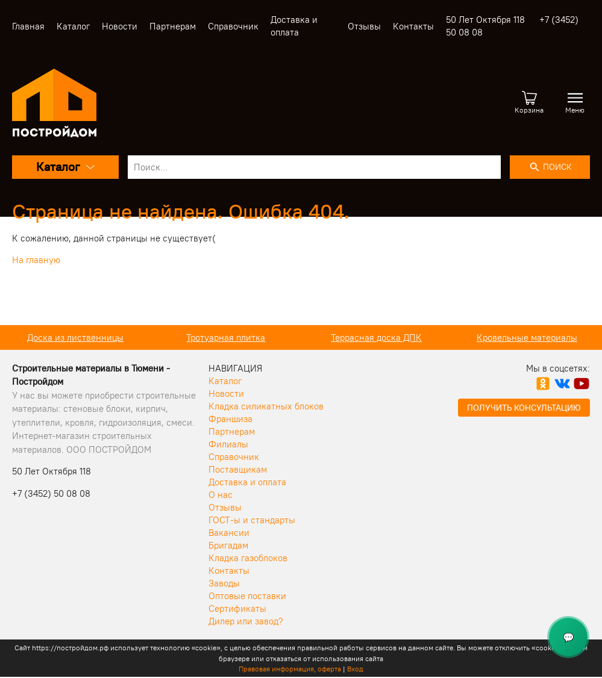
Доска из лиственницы (181, 337)
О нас (221, 494)
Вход (355, 668)
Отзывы (364, 26)
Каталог (73, 26)
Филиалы (228, 444)
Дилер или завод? (246, 621)
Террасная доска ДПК (482, 337)
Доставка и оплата (247, 482)
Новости (119, 26)
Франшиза (230, 419)
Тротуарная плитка (331, 337)
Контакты (413, 26)
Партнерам (172, 26)
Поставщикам (238, 469)
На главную (36, 260)
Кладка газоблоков (248, 558)
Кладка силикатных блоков (266, 406)
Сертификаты (237, 608)
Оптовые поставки (247, 596)
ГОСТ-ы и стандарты (252, 520)
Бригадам (228, 545)
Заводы (224, 583)
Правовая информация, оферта (290, 668)
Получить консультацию (524, 407)
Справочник (233, 26)
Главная (28, 26)
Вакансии (229, 532)
